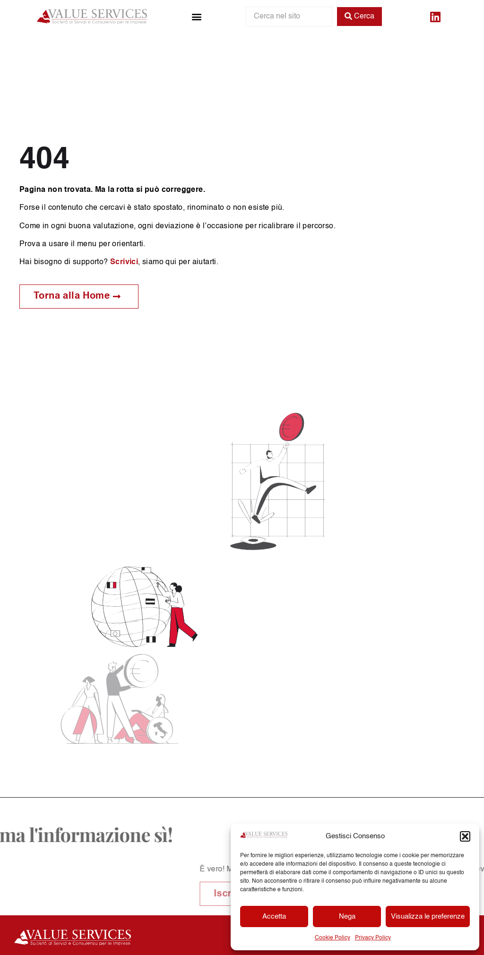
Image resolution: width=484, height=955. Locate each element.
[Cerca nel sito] (289, 16)
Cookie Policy (332, 938)
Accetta (274, 916)
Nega (347, 916)
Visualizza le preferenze (428, 916)
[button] (465, 836)
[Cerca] (359, 16)
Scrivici (124, 262)
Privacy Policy (373, 938)
